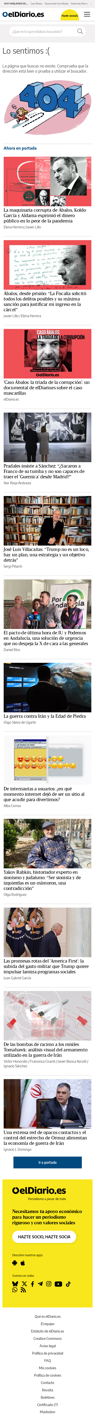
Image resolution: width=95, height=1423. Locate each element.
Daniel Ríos (12, 650)
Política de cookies (47, 1375)
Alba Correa (12, 806)
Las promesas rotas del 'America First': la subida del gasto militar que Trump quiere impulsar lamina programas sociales (46, 966)
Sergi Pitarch (13, 566)
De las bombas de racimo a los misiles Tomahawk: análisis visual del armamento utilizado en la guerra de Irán (45, 1050)
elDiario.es (11, 399)
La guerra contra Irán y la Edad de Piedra (45, 716)
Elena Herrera (14, 227)
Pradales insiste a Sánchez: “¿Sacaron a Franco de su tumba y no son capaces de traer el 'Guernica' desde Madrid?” (44, 471)
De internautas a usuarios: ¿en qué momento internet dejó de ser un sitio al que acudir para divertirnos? (44, 794)
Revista (47, 1390)
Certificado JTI (47, 1405)
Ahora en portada (20, 148)
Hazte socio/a (70, 15)
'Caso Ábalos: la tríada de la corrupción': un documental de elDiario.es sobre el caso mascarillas (47, 388)
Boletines (47, 1397)
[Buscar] (80, 31)
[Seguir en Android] (14, 1263)
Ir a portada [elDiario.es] (48, 1162)
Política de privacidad (47, 1353)
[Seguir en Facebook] (32, 1284)
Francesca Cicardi (42, 1061)
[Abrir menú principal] (87, 14)
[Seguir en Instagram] (48, 1284)
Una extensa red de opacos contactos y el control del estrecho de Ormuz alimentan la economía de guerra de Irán (45, 1138)
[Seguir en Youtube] (58, 1284)
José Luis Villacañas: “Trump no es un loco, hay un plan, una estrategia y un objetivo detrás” (46, 555)
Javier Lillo (33, 227)
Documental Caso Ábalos (57, 3)
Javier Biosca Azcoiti (72, 1061)
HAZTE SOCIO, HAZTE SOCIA (44, 1236)
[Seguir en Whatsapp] (14, 1290)
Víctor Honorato (16, 1061)
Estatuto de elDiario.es (47, 1331)
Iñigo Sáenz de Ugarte (20, 722)
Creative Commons (47, 1338)
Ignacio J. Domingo (18, 1149)
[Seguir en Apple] (23, 1263)
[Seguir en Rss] (23, 1290)
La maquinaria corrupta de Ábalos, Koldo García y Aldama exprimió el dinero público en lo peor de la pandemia (45, 215)
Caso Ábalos (36, 3)
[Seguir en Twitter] (24, 1284)
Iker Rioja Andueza (17, 483)
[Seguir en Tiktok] (68, 1284)
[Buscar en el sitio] (42, 31)
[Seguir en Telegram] (40, 1284)
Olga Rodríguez (15, 894)
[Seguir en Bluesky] (15, 1284)
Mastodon (47, 1412)
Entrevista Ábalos (79, 3)
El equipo (47, 1324)
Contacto (47, 1383)
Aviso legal (48, 1346)
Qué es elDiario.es (48, 1316)
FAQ (47, 1360)
